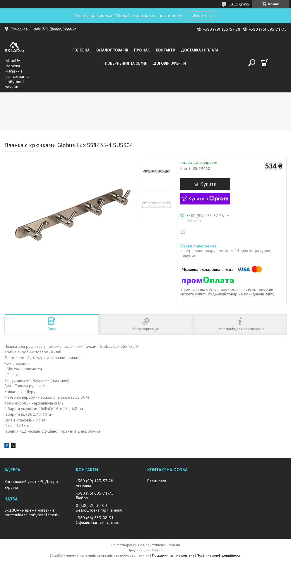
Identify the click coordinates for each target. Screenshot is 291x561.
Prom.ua (173, 545)
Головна (81, 50)
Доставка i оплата (199, 50)
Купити (208, 184)
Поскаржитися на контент (173, 555)
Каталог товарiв (111, 50)
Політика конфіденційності (219, 555)
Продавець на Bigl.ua (145, 550)
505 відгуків (239, 4)
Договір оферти (169, 63)
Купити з (208, 198)
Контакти (165, 50)
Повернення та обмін (126, 63)
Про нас (142, 50)
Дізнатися (202, 15)
